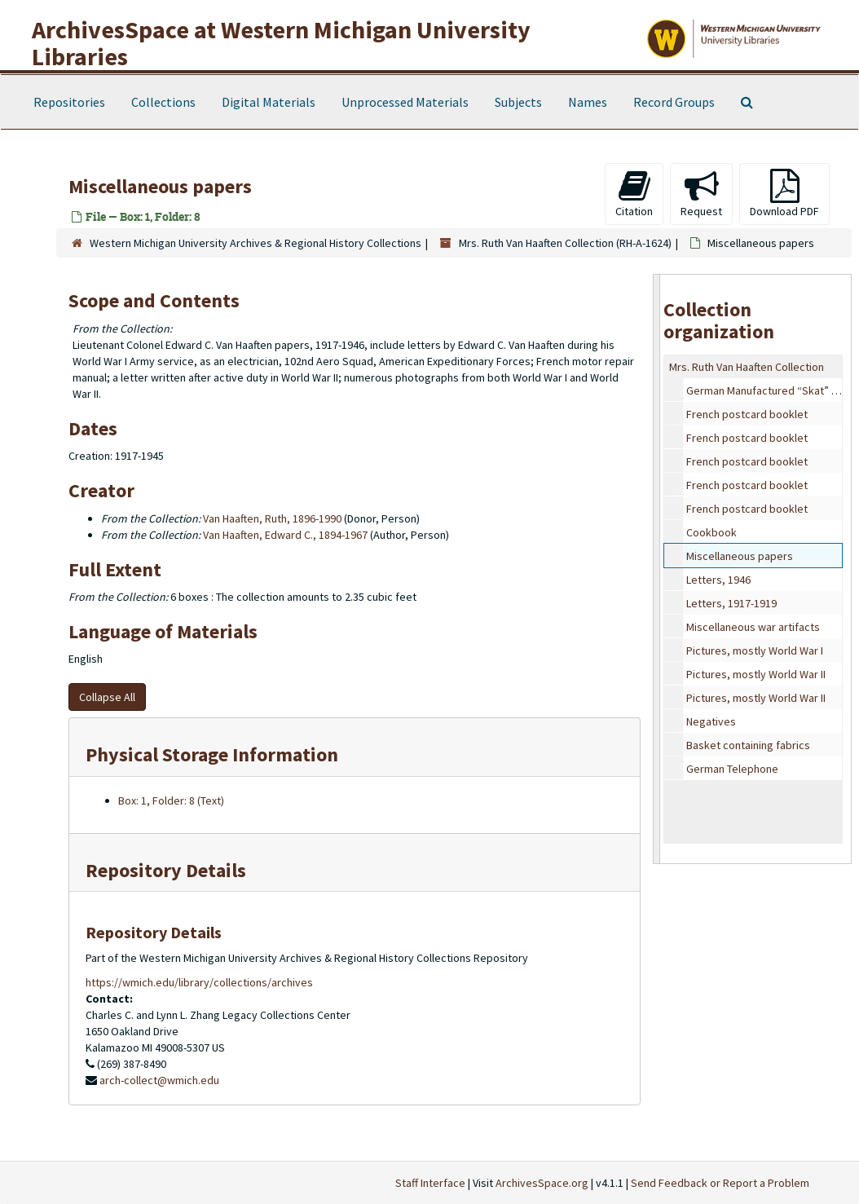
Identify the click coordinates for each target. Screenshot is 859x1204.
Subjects (518, 102)
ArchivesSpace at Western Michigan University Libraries (281, 43)
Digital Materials (268, 102)
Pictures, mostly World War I (754, 650)
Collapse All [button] (107, 697)
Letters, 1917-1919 (731, 603)
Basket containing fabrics (748, 745)
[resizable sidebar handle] (657, 569)
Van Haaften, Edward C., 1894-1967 (285, 534)
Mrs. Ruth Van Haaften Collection (746, 366)
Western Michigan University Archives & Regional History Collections (255, 243)
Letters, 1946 (718, 579)
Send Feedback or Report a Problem (720, 1182)
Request (701, 193)
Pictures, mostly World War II (756, 674)
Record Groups (674, 102)
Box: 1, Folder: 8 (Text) (171, 800)
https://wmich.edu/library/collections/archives (199, 982)
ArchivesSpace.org (542, 1182)
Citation (634, 193)
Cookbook (711, 532)
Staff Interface (430, 1182)
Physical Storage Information (212, 754)
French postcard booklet (747, 414)
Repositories (69, 102)
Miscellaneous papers (739, 556)
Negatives (711, 721)
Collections (163, 102)
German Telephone (732, 768)
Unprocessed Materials (405, 102)
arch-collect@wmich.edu (159, 1080)
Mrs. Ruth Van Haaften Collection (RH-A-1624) (565, 243)
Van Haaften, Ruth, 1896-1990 (272, 518)
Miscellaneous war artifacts (753, 627)
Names (587, 102)
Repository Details (166, 870)
